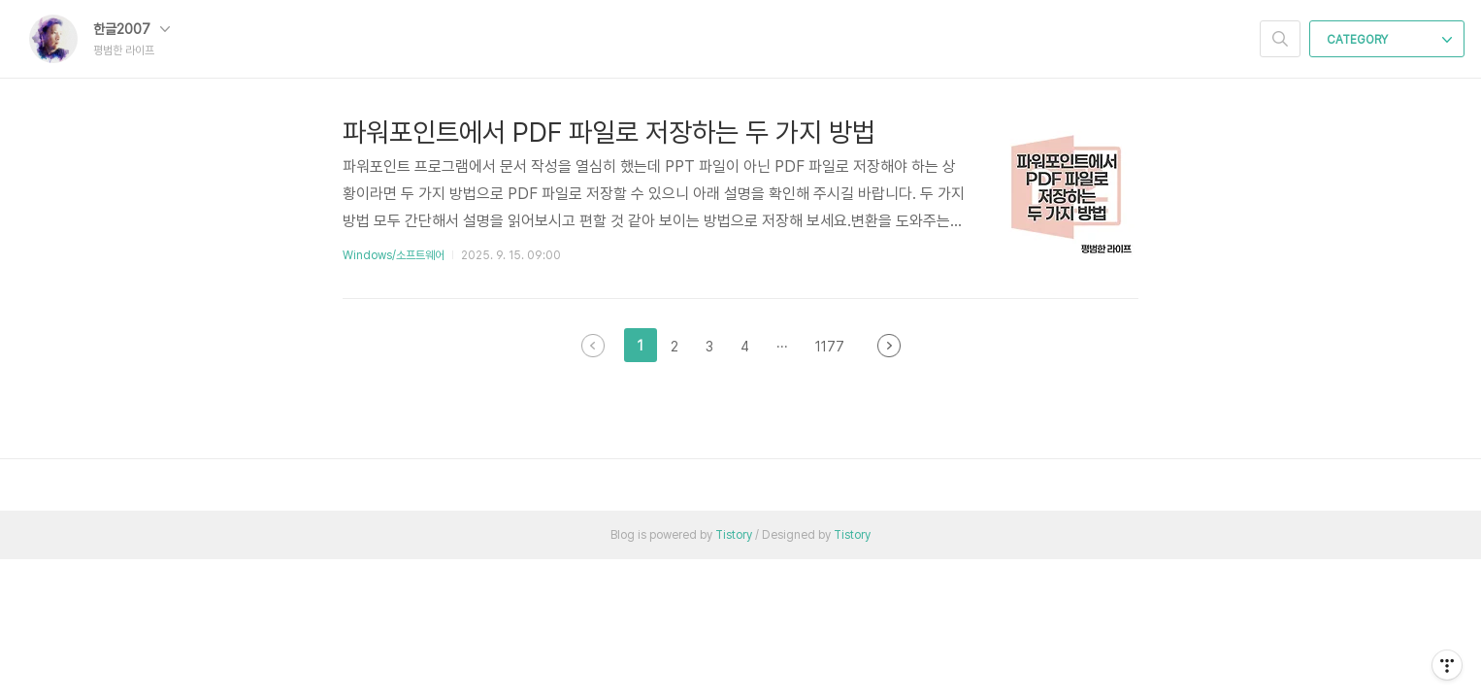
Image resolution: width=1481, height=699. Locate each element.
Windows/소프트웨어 (393, 255)
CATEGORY (1389, 40)
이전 (593, 345)
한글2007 (131, 29)
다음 (889, 345)
